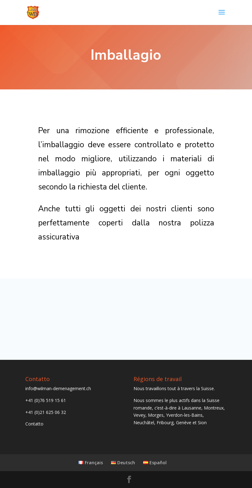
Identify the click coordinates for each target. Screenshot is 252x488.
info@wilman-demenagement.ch (58, 388)
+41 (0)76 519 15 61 (45, 400)
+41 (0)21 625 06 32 (45, 412)
